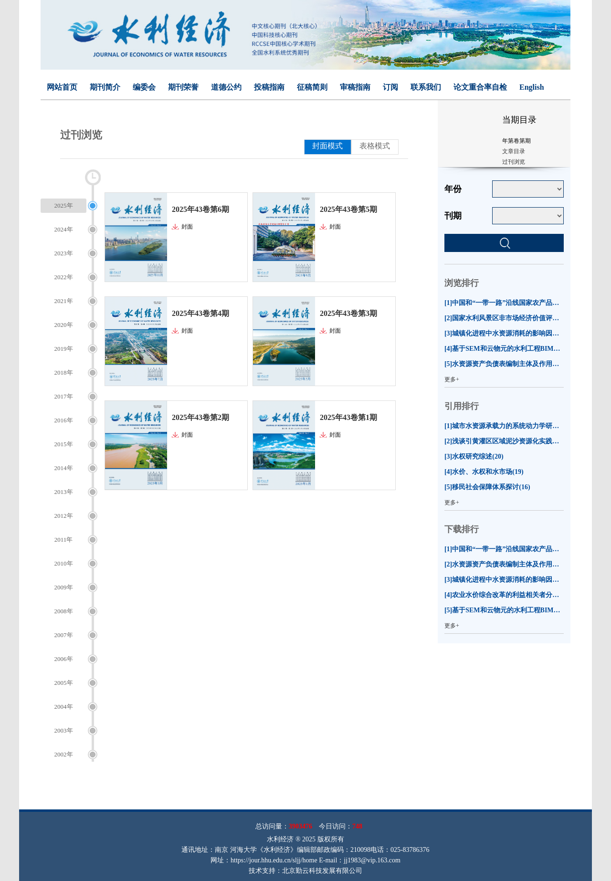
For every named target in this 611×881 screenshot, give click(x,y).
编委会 (144, 87)
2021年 (63, 300)
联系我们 (426, 87)
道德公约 (226, 87)
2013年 (63, 491)
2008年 (63, 611)
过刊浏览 (513, 161)
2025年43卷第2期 (200, 417)
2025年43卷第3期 (348, 313)
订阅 (390, 87)
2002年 (63, 754)
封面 (187, 226)
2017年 (63, 396)
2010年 (63, 563)
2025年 (63, 205)
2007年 (63, 635)
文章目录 (513, 151)
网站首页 (62, 87)
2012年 (63, 515)
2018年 (63, 372)
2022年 (63, 277)
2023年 (63, 253)
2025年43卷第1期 (348, 417)
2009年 (63, 587)
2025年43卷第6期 (200, 209)
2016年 (63, 420)
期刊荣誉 (183, 87)
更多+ (451, 379)
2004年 (63, 706)
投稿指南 (269, 87)
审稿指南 (355, 87)
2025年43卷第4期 (200, 313)
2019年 (63, 348)
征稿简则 (312, 87)
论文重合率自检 (480, 87)
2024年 (63, 229)
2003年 (63, 730)
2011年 (63, 539)
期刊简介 (105, 87)
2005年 (63, 682)
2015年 (63, 444)
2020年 (63, 324)
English (531, 87)
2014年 (63, 468)
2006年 (63, 658)
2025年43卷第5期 (348, 209)
